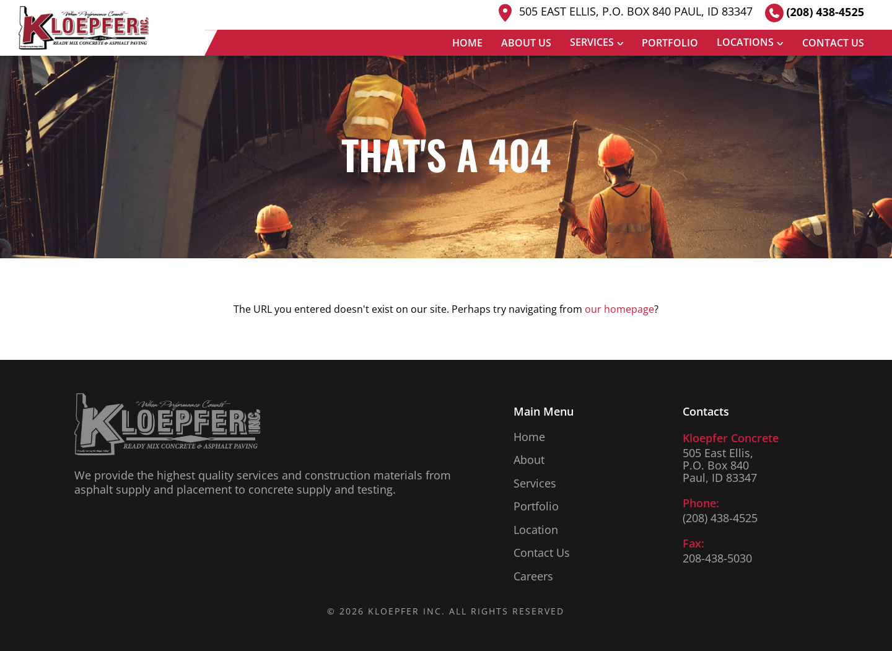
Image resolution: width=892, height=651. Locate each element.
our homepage (619, 309)
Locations (745, 42)
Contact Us (833, 43)
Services (592, 42)
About (529, 459)
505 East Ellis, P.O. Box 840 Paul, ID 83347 (623, 13)
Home (467, 43)
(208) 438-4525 (814, 13)
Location (536, 529)
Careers (533, 576)
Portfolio (670, 43)
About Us (526, 43)
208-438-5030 (717, 558)
